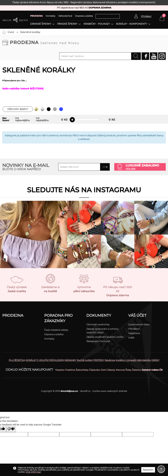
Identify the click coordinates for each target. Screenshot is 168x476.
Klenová (120, 369)
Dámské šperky (40, 24)
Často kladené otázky (56, 329)
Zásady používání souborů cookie (104, 336)
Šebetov (136, 369)
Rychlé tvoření (85, 360)
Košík (131, 337)
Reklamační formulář (98, 341)
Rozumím (148, 469)
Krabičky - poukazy (96, 24)
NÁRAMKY (70, 360)
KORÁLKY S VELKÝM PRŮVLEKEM (45, 360)
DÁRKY (155, 360)
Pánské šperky (67, 24)
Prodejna (44, 42)
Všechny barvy (17, 109)
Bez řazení (5, 119)
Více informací (33, 472)
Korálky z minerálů (126, 360)
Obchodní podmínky (98, 324)
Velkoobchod (65, 16)
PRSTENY (98, 360)
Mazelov (59, 369)
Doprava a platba (84, 16)
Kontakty (50, 16)
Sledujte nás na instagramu (84, 190)
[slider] (72, 119)
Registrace (134, 333)
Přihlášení (133, 328)
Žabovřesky (82, 369)
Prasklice (70, 369)
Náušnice (110, 360)
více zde (130, 168)
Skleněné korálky (30, 32)
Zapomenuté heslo (139, 324)
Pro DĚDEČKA (17, 360)
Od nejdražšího (42, 119)
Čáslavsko (94, 369)
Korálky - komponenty (131, 24)
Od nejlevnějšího (22, 119)
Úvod (11, 32)
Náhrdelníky (144, 360)
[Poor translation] (11, 429)
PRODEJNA (36, 16)
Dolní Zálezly (108, 369)
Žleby (128, 369)
